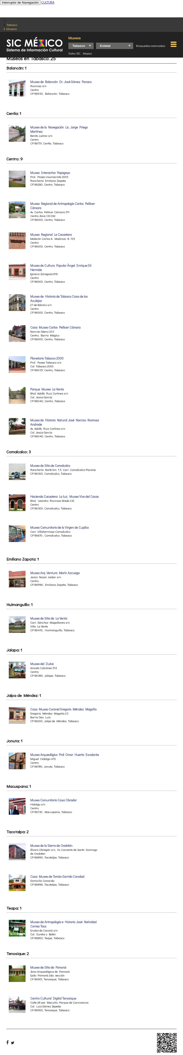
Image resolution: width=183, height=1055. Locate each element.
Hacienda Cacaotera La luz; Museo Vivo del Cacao (64, 496)
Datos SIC (74, 53)
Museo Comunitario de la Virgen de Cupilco (59, 527)
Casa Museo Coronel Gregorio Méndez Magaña (63, 709)
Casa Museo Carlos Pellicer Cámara (55, 327)
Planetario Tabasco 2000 (47, 358)
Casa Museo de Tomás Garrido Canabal (57, 876)
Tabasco (11, 25)
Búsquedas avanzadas (150, 46)
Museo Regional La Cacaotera (51, 234)
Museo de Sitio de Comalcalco (50, 465)
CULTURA (47, 2)
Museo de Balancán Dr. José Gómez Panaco (61, 82)
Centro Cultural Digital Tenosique (53, 998)
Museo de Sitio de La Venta (48, 618)
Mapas (87, 53)
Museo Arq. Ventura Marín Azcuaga (55, 573)
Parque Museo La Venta (47, 389)
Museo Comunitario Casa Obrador (53, 800)
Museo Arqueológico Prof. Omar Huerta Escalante (64, 755)
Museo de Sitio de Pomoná (48, 967)
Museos (11, 29)
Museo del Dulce (42, 664)
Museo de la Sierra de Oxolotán (51, 845)
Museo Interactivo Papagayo (50, 173)
